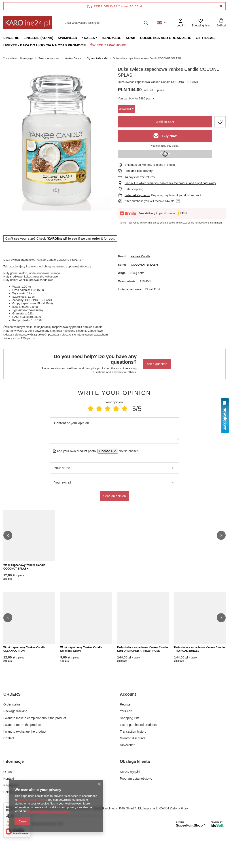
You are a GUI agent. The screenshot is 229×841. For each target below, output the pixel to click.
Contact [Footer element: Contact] (8, 743)
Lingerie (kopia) (38, 38)
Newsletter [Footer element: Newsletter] (127, 750)
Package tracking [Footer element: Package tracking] (15, 716)
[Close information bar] (221, 6)
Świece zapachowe (108, 45)
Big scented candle (97, 58)
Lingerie (11, 38)
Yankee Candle (73, 58)
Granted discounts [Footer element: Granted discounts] (132, 743)
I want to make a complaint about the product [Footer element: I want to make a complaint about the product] (34, 723)
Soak (131, 38)
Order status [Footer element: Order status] (12, 709)
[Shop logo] (27, 22)
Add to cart (165, 122)
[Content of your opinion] (114, 428)
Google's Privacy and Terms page (48, 811)
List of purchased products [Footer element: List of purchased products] (138, 729)
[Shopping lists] (201, 23)
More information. (213, 222)
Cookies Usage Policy (32, 799)
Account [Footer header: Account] (128, 699)
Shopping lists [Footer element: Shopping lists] (129, 723)
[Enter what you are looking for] (106, 23)
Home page (26, 58)
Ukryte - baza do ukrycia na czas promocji (44, 45)
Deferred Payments (137, 195)
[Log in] (180, 23)
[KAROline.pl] (57, 238)
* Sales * (89, 38)
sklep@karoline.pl (105, 813)
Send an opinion (114, 496)
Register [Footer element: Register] (125, 709)
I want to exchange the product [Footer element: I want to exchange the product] (24, 736)
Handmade (111, 38)
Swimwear (67, 38)
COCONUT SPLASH (144, 264)
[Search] (146, 23)
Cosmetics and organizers (165, 38)
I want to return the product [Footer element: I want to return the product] (22, 729)
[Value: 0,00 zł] (221, 23)
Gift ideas (205, 38)
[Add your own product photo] (127, 451)
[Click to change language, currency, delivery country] (161, 22)
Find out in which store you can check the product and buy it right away (170, 183)
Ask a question (157, 364)
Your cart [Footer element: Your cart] (126, 716)
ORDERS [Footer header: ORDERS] (12, 699)
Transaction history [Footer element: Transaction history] (133, 736)
